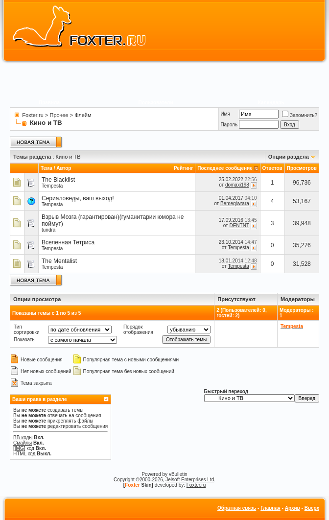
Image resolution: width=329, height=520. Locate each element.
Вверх (312, 508)
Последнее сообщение (225, 168)
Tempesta (52, 186)
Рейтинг (183, 168)
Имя (225, 114)
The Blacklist (58, 179)
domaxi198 (237, 185)
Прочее (59, 115)
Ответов (272, 168)
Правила (49, 102)
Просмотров (302, 168)
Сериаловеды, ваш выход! (78, 198)
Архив (292, 508)
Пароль (228, 124)
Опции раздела (288, 157)
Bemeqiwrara (234, 203)
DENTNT (239, 225)
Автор (63, 168)
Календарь (271, 102)
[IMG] (19, 448)
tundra (48, 230)
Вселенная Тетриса (68, 242)
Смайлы (22, 443)
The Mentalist (59, 261)
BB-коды (23, 437)
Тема (46, 168)
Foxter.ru (32, 115)
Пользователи (156, 102)
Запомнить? (299, 115)
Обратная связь (236, 508)
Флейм (82, 115)
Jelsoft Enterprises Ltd (189, 479)
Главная (270, 508)
